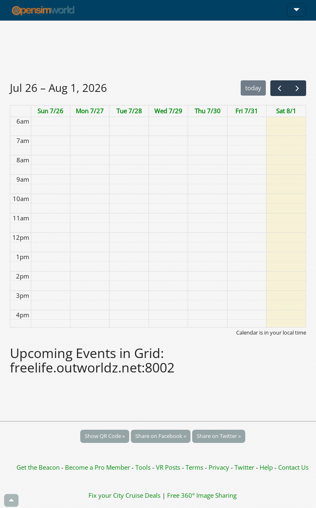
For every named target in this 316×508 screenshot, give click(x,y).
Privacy (219, 467)
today (253, 88)
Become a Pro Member (98, 467)
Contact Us (293, 467)
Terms (195, 467)
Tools (143, 467)
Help (266, 467)
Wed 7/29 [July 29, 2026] (168, 111)
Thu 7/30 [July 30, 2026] (208, 111)
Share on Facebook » (160, 436)
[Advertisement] (158, 50)
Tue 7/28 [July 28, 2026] (129, 111)
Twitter (244, 467)
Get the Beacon (38, 467)
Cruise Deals (142, 495)
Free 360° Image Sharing (202, 495)
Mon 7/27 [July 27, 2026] (90, 111)
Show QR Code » (105, 436)
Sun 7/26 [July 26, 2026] (50, 111)
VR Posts (169, 467)
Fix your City (106, 495)
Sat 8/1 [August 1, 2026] (286, 111)
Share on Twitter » (219, 436)
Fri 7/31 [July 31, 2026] (246, 111)
